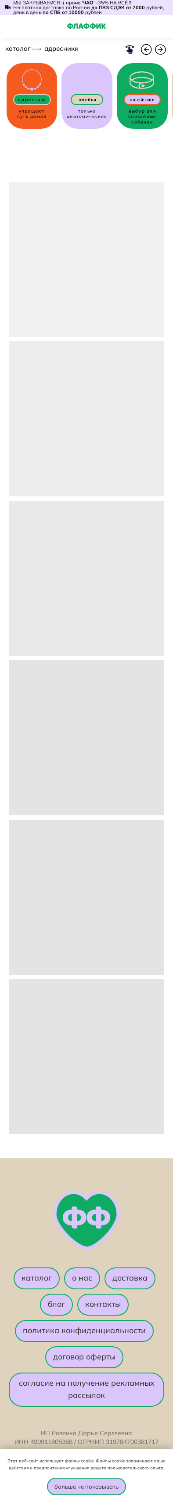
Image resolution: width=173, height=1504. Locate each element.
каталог (18, 48)
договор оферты (84, 1357)
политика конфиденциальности (84, 1330)
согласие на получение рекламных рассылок (87, 1389)
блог (56, 1304)
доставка (130, 1278)
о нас (82, 1278)
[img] (162, 27)
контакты (103, 1304)
